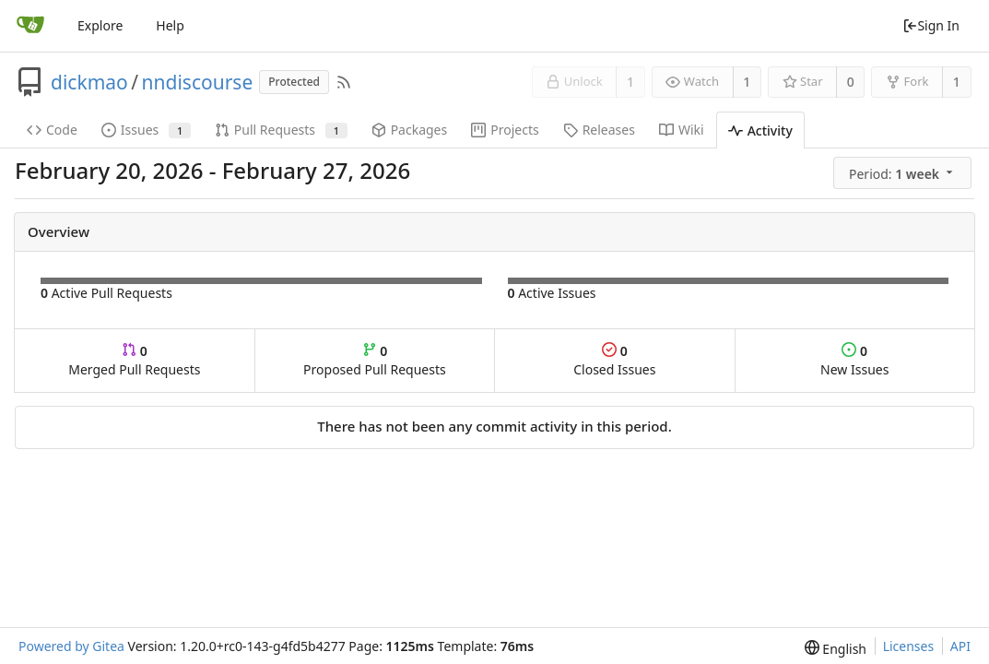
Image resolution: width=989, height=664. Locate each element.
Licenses (909, 646)
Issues (146, 129)
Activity (760, 130)
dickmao (89, 82)
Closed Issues (614, 360)
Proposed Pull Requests (374, 360)
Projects (504, 129)
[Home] (30, 26)
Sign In (931, 25)
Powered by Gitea (71, 646)
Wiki (681, 129)
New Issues (854, 360)
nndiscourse (197, 82)
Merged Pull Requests (134, 360)
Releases (599, 129)
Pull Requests (281, 129)
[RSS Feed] (344, 82)
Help (170, 25)
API (960, 646)
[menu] (903, 173)
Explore (100, 25)
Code (52, 129)
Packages (409, 129)
